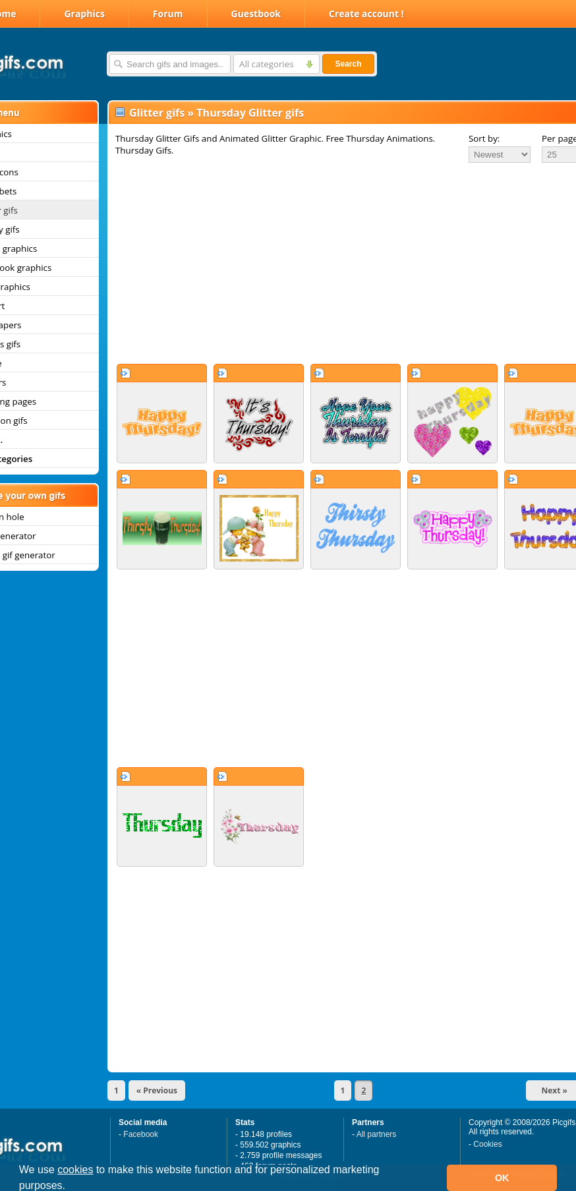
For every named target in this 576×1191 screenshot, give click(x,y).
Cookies (487, 1144)
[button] (70, 1187)
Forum (168, 13)
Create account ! (366, 13)
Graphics (84, 13)
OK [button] (502, 1178)
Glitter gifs (157, 112)
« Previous (156, 1090)
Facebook (140, 1134)
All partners (377, 1134)
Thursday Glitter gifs (250, 112)
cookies (75, 1169)
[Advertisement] (328, 263)
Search (348, 64)
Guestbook (256, 13)
